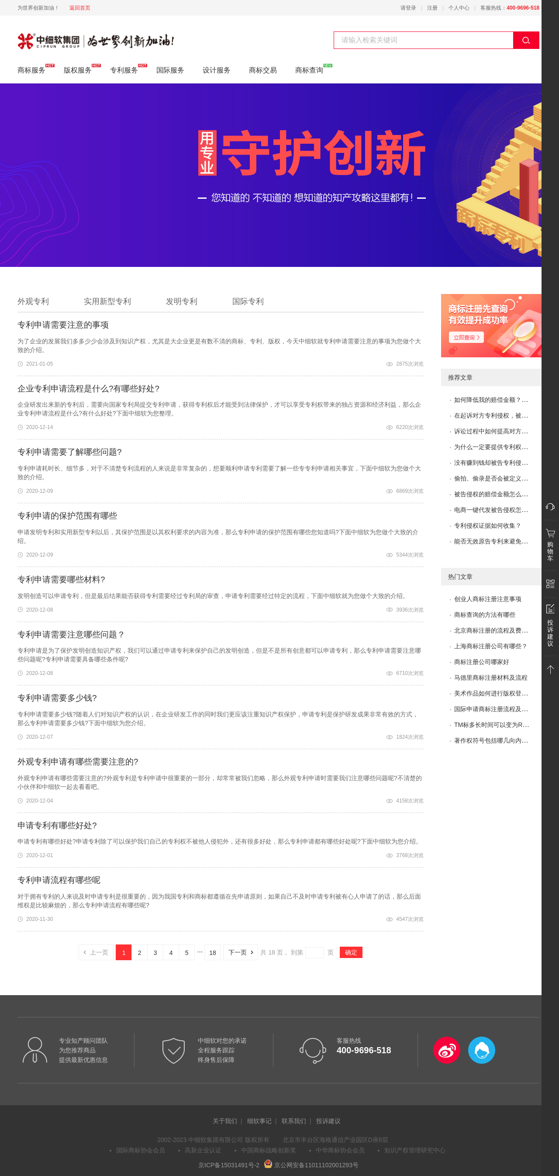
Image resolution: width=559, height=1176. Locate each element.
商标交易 (263, 70)
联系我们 (294, 1120)
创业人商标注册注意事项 (487, 598)
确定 (351, 952)
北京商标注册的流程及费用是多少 (500, 630)
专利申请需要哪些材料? (61, 579)
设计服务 (217, 70)
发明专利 (181, 301)
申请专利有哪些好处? (57, 825)
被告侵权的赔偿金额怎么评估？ (497, 494)
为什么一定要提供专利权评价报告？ (503, 446)
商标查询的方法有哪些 (484, 614)
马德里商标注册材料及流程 (491, 677)
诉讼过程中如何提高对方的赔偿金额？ (506, 431)
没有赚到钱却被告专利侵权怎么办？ (503, 462)
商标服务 (31, 69)
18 (212, 952)
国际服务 (170, 70)
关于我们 (225, 1120)
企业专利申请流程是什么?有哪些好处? (88, 388)
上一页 (93, 952)
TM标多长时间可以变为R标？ (494, 724)
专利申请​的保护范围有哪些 (67, 515)
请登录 (408, 8)
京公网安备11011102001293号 (311, 1165)
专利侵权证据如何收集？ (487, 525)
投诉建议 (328, 1120)
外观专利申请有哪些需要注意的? (77, 761)
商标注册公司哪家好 (481, 661)
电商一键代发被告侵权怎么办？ (497, 509)
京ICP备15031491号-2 (228, 1165)
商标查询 (309, 69)
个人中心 (459, 8)
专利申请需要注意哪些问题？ (71, 634)
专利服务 (45, 40)
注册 (432, 8)
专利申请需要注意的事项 (63, 324)
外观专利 (33, 301)
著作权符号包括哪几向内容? (492, 740)
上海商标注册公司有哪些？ (491, 646)
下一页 (243, 952)
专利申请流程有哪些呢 (58, 880)
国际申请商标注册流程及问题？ (497, 709)
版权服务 (78, 69)
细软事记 (259, 1120)
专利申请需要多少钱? (57, 697)
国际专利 (248, 301)
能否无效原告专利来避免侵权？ (497, 541)
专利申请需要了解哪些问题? (69, 452)
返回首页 (79, 8)
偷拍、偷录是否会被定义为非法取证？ (506, 478)
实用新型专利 (107, 301)
